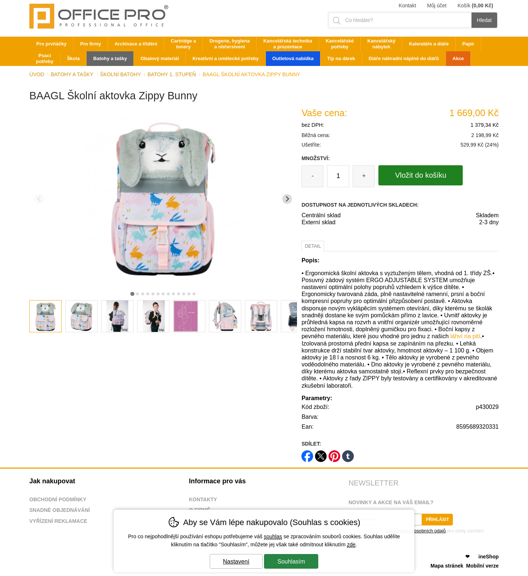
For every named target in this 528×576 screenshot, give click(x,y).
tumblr (348, 454)
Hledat (484, 20)
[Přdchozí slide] (39, 199)
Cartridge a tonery (183, 43)
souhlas (273, 536)
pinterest (334, 454)
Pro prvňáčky (51, 44)
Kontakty (203, 499)
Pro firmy (90, 44)
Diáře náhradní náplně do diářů (404, 58)
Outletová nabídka (293, 58)
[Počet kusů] (338, 176)
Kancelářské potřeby (340, 43)
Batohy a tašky (72, 74)
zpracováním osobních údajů (416, 530)
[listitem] (45, 316)
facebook (307, 454)
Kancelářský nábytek (381, 43)
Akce (458, 58)
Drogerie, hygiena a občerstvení (229, 43)
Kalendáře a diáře (428, 44)
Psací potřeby (45, 58)
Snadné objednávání (59, 510)
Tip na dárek (341, 58)
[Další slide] (287, 199)
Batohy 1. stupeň (171, 74)
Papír (468, 44)
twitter (321, 454)
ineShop (488, 557)
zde (351, 544)
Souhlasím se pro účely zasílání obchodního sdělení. (415, 533)
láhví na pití (465, 336)
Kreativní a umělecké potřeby (225, 58)
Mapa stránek (446, 566)
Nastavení (236, 561)
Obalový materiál (159, 58)
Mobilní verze (482, 566)
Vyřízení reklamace (58, 521)
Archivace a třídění (135, 44)
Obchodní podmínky (58, 499)
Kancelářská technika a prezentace (287, 43)
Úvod (36, 74)
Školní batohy (120, 74)
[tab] (132, 294)
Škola (73, 58)
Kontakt (407, 5)
